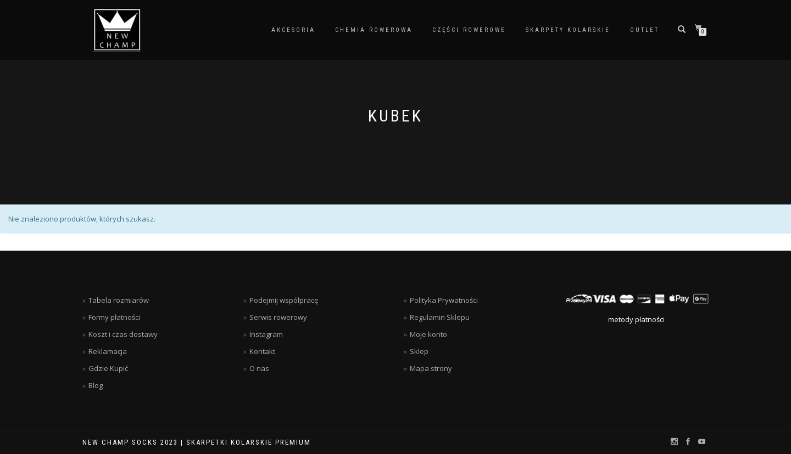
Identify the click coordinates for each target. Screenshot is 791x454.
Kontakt (262, 351)
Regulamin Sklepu (440, 317)
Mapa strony (431, 368)
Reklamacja (107, 351)
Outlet (644, 30)
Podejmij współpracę (283, 300)
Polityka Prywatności (444, 300)
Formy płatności (114, 317)
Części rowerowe (469, 30)
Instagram (266, 334)
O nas (259, 368)
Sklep (419, 351)
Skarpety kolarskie (568, 30)
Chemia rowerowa (374, 30)
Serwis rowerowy (278, 317)
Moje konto (428, 334)
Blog (95, 385)
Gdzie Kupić (108, 368)
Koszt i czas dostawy (123, 334)
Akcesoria (293, 30)
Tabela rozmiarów (118, 300)
